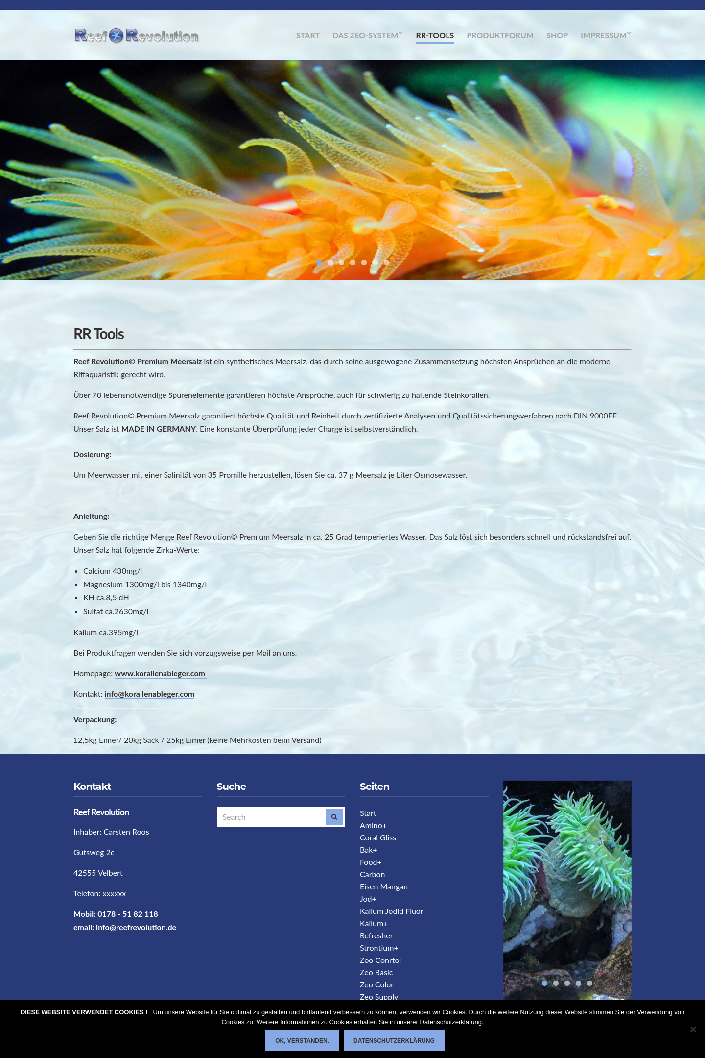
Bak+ (368, 849)
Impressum (604, 35)
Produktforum (500, 35)
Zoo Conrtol (380, 959)
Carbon (372, 874)
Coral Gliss (378, 837)
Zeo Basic (376, 972)
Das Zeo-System (365, 35)
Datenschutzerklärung (394, 1040)
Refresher (376, 935)
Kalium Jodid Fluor (391, 910)
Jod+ (368, 898)
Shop (557, 35)
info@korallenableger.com (150, 693)
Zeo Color (377, 984)
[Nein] (693, 1029)
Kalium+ (374, 923)
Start (308, 35)
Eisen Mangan (384, 886)
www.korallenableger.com (161, 673)
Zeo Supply (379, 996)
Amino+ (373, 825)
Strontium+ (379, 947)
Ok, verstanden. (302, 1040)
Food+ (371, 861)
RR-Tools (435, 35)
